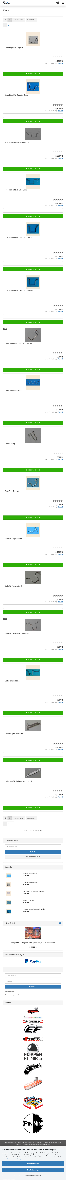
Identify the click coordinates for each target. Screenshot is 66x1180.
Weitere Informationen (33, 1175)
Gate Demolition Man (13, 391)
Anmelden (33, 987)
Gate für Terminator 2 (13, 586)
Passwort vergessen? (12, 995)
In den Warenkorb (33, 74)
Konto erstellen (9, 992)
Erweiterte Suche (33, 857)
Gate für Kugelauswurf (14, 539)
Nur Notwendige (33, 1170)
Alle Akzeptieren (33, 1163)
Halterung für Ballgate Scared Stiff (18, 781)
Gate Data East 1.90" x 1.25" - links (18, 343)
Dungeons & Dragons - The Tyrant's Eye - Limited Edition (33, 943)
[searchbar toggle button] (52, 3)
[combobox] (18, 20)
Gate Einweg (10, 444)
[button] (5, 20)
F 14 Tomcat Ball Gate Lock (16, 190)
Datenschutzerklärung (14, 1159)
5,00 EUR (33, 947)
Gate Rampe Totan (12, 681)
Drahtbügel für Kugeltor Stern (16, 95)
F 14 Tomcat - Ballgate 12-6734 (17, 142)
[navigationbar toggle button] (63, 3)
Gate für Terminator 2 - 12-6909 (17, 633)
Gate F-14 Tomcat (12, 491)
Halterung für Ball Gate (14, 734)
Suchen (33, 852)
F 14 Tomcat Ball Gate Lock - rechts (19, 290)
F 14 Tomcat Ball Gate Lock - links (18, 237)
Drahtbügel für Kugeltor (14, 48)
